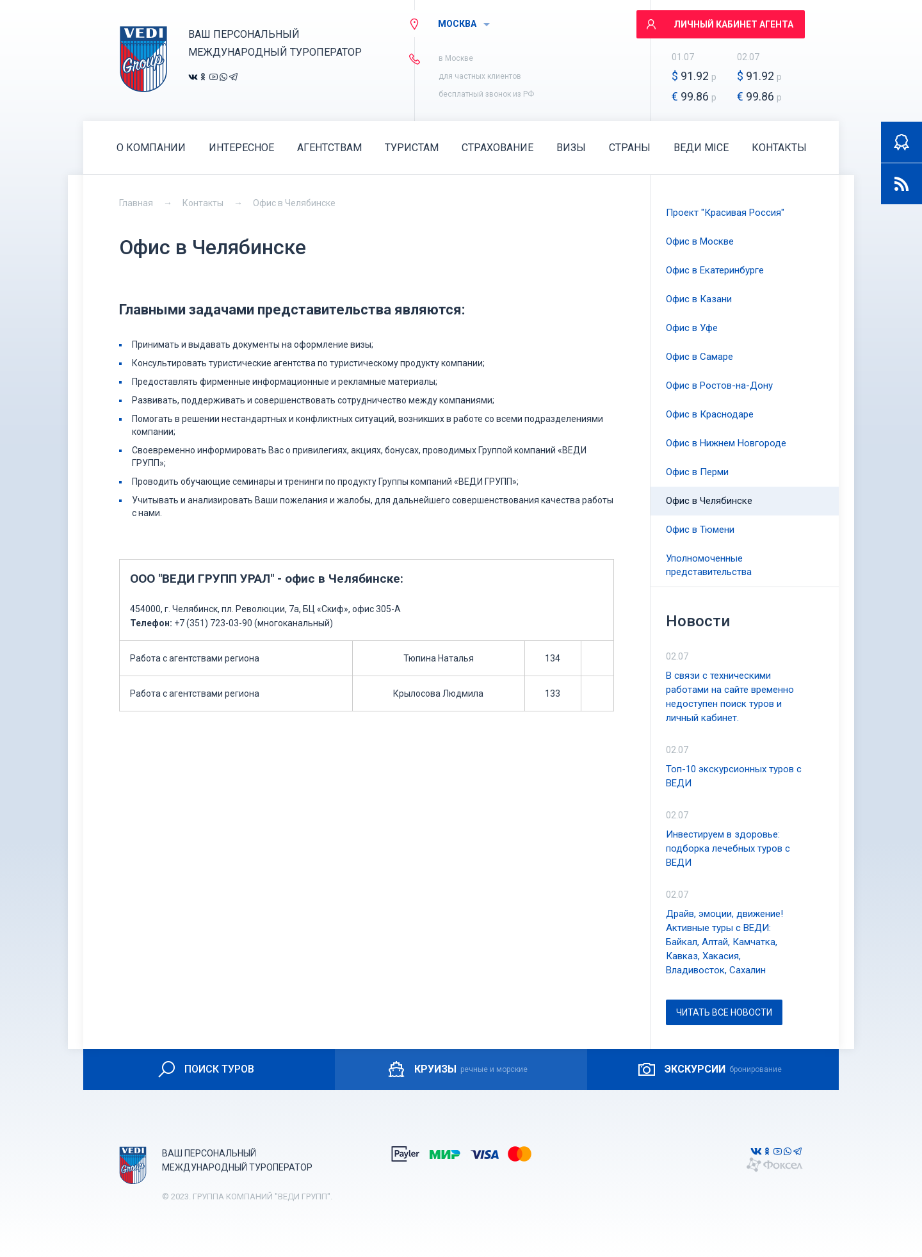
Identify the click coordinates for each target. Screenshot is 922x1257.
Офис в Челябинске (294, 203)
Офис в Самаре (699, 356)
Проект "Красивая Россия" (725, 212)
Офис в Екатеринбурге (715, 270)
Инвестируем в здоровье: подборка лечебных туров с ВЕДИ (728, 848)
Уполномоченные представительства (709, 565)
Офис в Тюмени (700, 529)
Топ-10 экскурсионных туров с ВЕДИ (734, 776)
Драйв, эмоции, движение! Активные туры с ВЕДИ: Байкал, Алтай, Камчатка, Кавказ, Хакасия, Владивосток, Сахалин (724, 942)
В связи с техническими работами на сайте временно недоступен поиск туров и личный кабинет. (730, 697)
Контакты (202, 203)
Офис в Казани (699, 299)
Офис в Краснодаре (710, 414)
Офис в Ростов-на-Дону (719, 385)
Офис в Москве (700, 241)
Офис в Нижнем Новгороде (726, 443)
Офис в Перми (697, 472)
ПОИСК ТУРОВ (205, 1069)
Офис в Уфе (692, 328)
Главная (136, 203)
